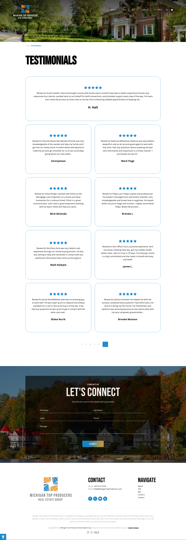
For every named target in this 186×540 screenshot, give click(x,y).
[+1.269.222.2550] (167, 10)
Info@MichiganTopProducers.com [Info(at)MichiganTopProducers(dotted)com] (107, 489)
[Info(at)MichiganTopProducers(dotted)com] (172, 10)
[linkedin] (105, 499)
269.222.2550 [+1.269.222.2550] (100, 486)
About (113, 10)
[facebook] (90, 499)
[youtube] (100, 499)
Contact (158, 10)
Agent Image (133, 528)
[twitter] (95, 499)
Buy (133, 10)
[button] (3, 537)
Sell (124, 10)
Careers (144, 10)
